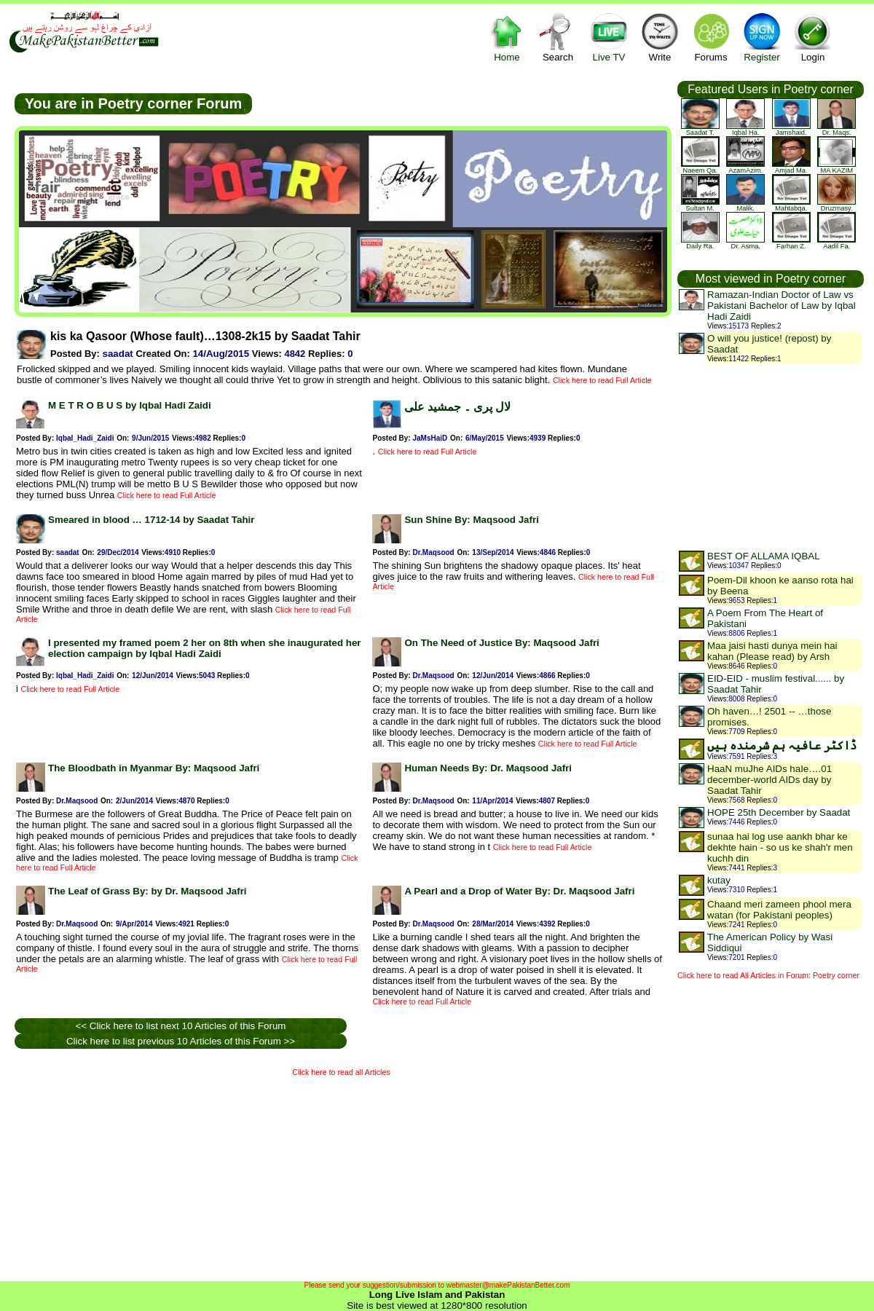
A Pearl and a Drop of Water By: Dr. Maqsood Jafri (519, 891)
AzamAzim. (745, 167)
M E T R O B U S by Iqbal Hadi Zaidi (129, 405)
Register (762, 37)
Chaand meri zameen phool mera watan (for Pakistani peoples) (779, 910)
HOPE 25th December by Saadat (778, 812)
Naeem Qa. (700, 167)
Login (813, 37)
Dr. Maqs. (836, 129)
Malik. (745, 205)
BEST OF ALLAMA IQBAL (763, 556)
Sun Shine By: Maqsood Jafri (471, 519)
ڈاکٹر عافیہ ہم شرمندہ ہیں (782, 745)
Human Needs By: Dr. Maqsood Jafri (488, 768)
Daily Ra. (700, 243)
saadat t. (700, 129)
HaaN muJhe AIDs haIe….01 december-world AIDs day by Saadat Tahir (769, 779)
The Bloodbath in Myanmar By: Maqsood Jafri (153, 768)
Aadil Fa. (836, 243)
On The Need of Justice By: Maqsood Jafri (501, 642)
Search (558, 37)
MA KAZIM (836, 167)
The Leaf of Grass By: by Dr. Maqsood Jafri (147, 891)
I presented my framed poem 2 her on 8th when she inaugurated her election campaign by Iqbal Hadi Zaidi (204, 648)
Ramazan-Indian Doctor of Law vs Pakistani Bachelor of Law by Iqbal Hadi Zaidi (781, 305)
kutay (719, 880)
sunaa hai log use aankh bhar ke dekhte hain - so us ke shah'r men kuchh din (780, 847)
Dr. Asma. (745, 243)
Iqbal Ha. (745, 129)
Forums (711, 37)
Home (507, 37)
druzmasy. (836, 205)
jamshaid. (791, 129)
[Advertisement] (193, 1175)
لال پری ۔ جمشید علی (457, 407)
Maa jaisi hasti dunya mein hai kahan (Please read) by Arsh (772, 651)
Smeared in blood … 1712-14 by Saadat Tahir (151, 519)
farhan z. (791, 243)
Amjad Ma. (791, 167)
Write (660, 37)
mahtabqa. (791, 205)
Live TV (609, 37)
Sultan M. (700, 205)
